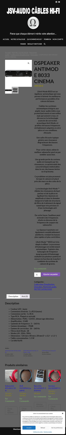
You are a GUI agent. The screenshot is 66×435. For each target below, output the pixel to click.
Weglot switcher (34, 44)
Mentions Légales (48, 432)
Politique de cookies (38, 432)
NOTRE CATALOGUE (18, 39)
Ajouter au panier (50, 274)
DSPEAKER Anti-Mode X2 (49, 350)
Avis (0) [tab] (25, 296)
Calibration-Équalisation (20, 55)
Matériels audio (49, 287)
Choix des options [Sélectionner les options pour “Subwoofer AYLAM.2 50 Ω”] (10, 411)
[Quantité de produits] (37, 274)
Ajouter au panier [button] (40, 405)
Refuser (43, 427)
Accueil (6, 39)
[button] (62, 413)
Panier (23, 44)
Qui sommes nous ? (34, 39)
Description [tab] (13, 296)
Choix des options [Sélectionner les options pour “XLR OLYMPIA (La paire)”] (25, 411)
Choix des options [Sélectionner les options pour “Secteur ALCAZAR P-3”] (54, 408)
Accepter (29, 427)
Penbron (47, 39)
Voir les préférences (57, 427)
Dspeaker (34, 55)
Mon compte (58, 39)
